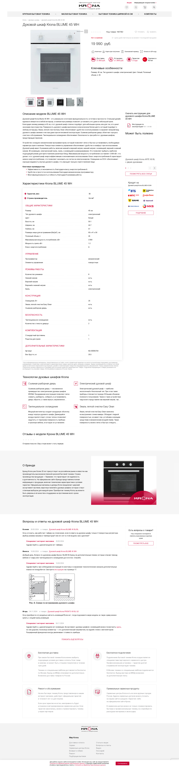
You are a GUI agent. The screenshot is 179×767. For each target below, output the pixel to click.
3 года (134, 60)
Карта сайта (129, 756)
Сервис (72, 740)
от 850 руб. (101, 60)
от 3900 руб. (119, 60)
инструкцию (59, 568)
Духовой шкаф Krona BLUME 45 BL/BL (63, 528)
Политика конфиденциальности (80, 756)
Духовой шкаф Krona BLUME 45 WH (63, 550)
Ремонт (72, 748)
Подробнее (141, 213)
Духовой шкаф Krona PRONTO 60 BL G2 (63, 610)
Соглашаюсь (122, 763)
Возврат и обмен (76, 746)
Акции (129, 3)
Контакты (100, 748)
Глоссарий (100, 746)
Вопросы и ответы (103, 740)
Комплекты (150, 14)
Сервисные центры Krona (79, 743)
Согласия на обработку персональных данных (90, 765)
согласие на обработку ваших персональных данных (67, 763)
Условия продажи (102, 756)
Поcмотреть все (140, 542)
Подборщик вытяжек (77, 751)
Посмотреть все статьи (141, 174)
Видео (98, 743)
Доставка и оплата (76, 738)
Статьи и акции (102, 738)
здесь (118, 625)
